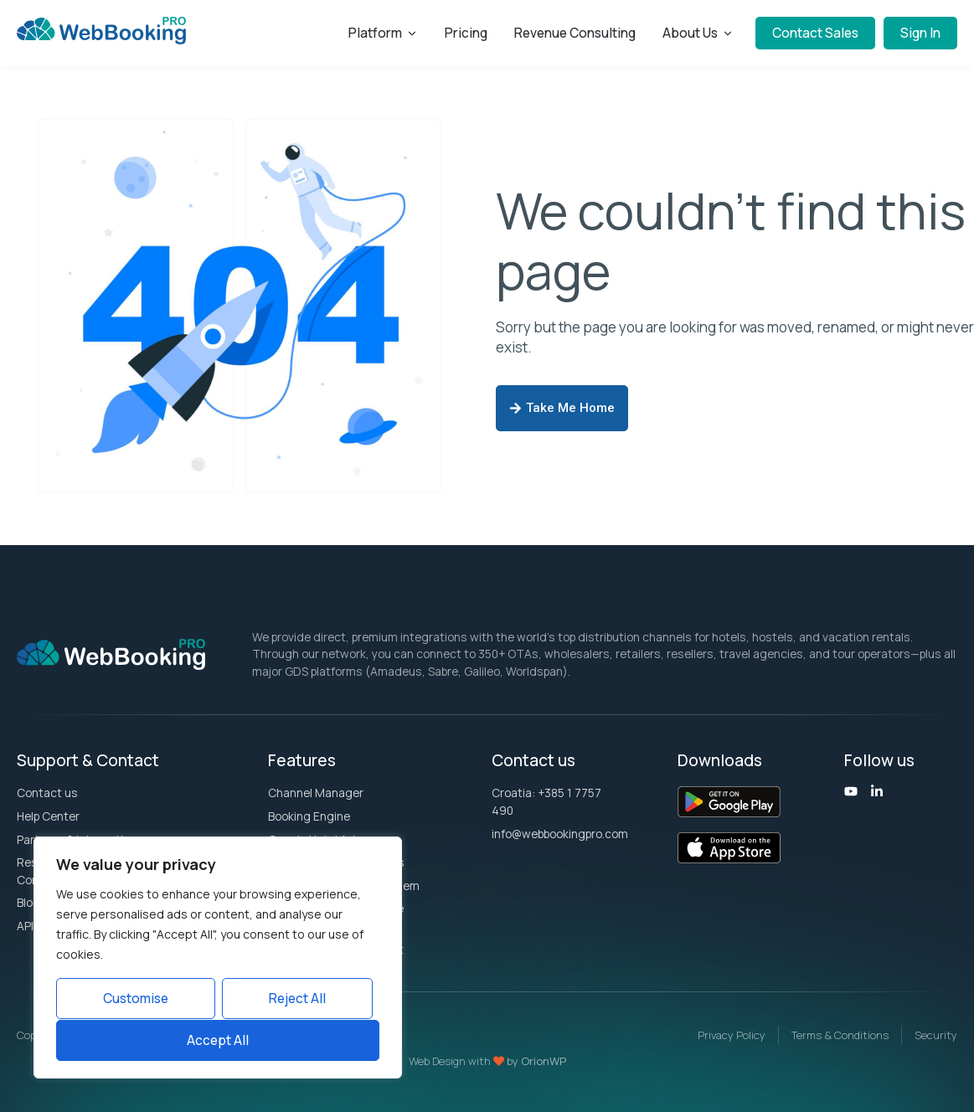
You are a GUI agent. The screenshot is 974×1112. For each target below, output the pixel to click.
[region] (217, 958)
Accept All (218, 1040)
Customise (135, 999)
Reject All (297, 999)
